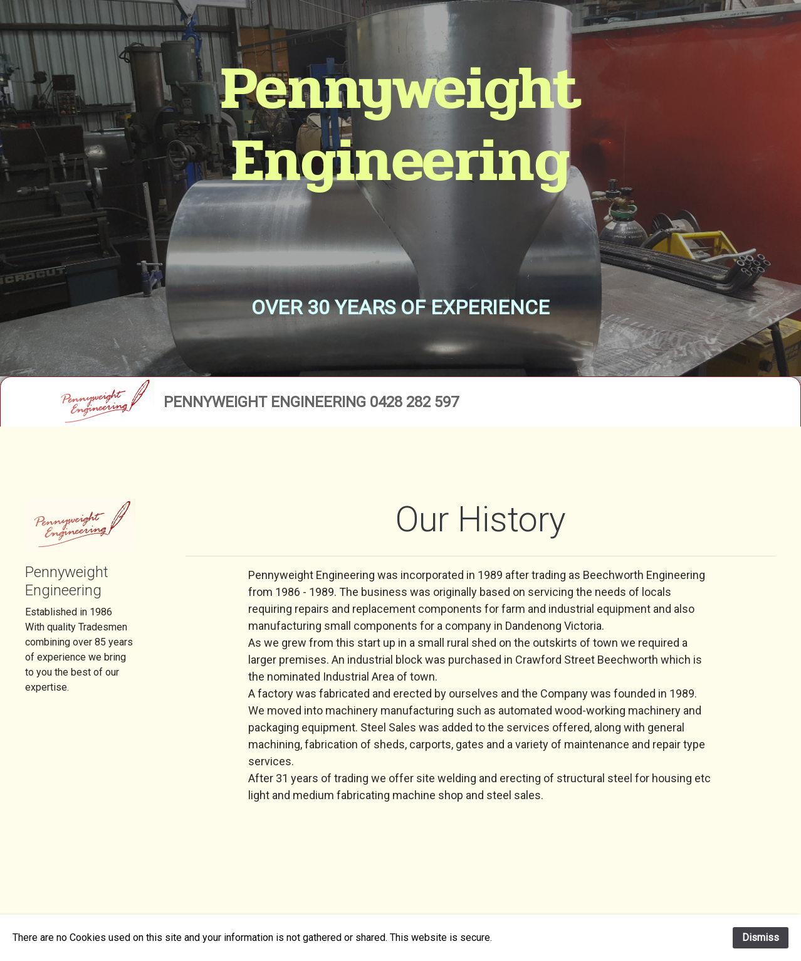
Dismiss (760, 937)
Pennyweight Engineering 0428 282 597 (311, 402)
